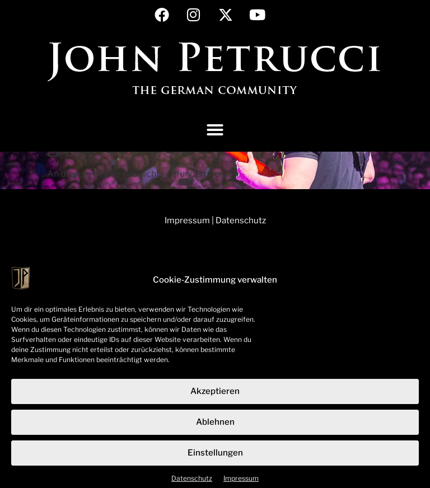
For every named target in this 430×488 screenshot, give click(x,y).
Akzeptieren (215, 396)
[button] (215, 129)
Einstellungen (215, 458)
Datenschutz (191, 482)
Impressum (241, 482)
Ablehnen (215, 427)
